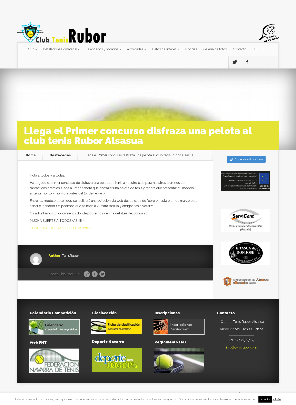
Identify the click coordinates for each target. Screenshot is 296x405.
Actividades (135, 49)
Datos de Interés (164, 49)
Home (31, 155)
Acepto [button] (265, 399)
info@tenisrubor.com (241, 347)
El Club (29, 49)
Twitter (102, 274)
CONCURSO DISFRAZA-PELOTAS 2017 (60, 228)
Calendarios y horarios (102, 49)
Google (87, 274)
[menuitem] (254, 49)
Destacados (60, 155)
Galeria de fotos (215, 49)
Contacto (239, 49)
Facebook (94, 274)
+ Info (277, 399)
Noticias (191, 49)
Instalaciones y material (60, 49)
